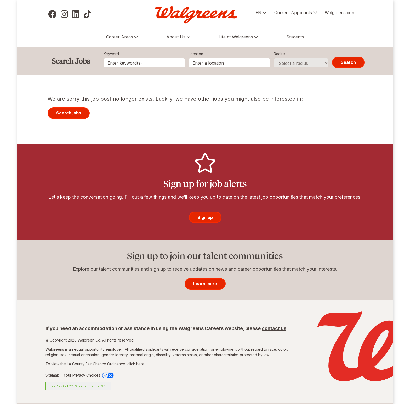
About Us (175, 36)
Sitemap (52, 375)
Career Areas (119, 36)
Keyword (111, 53)
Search (348, 62)
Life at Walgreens (236, 36)
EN (258, 12)
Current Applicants (293, 12)
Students (295, 36)
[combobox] (229, 62)
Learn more (205, 283)
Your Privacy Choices (89, 375)
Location (196, 53)
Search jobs (68, 113)
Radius (279, 53)
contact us (274, 328)
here (140, 364)
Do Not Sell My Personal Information (78, 386)
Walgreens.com (340, 12)
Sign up (205, 217)
